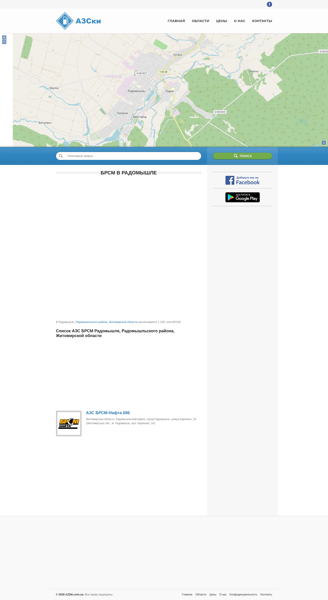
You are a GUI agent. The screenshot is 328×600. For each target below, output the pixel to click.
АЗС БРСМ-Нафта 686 (108, 413)
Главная (176, 21)
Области (200, 21)
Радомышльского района (92, 322)
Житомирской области (123, 322)
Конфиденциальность (243, 594)
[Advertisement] (129, 213)
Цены (221, 21)
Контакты (262, 21)
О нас (239, 21)
